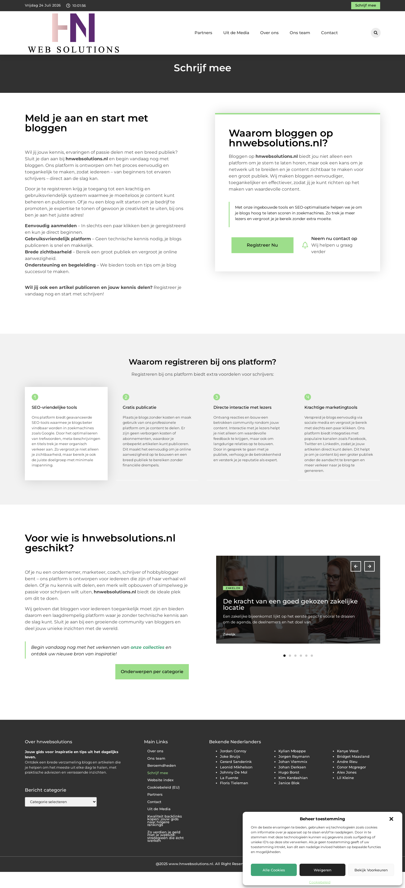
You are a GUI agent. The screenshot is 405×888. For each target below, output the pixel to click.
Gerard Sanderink (236, 777)
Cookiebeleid (319, 882)
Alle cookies (274, 870)
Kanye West (348, 767)
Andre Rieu (347, 777)
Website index (160, 796)
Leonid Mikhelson (236, 783)
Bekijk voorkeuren (371, 870)
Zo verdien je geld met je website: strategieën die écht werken (165, 852)
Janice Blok (289, 799)
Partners (203, 32)
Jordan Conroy (233, 767)
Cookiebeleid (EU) (163, 803)
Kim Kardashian (293, 794)
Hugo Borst (288, 788)
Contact (329, 32)
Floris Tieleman (234, 799)
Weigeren (322, 870)
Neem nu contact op (334, 254)
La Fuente (229, 794)
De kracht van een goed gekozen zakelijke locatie (290, 620)
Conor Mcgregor (351, 783)
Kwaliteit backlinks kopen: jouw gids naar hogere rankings (164, 836)
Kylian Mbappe (292, 767)
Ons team (300, 32)
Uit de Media (236, 32)
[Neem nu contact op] (305, 261)
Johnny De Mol (233, 788)
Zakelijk (233, 604)
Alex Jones (347, 788)
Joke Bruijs (230, 772)
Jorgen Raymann (294, 772)
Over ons (269, 32)
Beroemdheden (161, 782)
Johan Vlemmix (292, 777)
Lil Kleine (345, 794)
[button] (391, 819)
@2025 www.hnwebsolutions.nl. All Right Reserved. (203, 880)
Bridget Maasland (353, 772)
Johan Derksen (292, 783)
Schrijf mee (157, 789)
